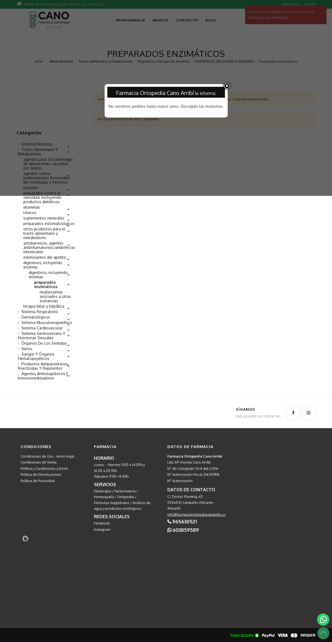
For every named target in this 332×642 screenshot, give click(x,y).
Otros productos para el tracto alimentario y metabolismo (44, 233)
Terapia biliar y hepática (43, 306)
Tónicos (29, 213)
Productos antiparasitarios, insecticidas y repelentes (43, 366)
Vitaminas (31, 207)
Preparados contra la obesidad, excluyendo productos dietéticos (42, 197)
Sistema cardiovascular (42, 328)
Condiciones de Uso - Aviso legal (47, 456)
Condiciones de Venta (39, 462)
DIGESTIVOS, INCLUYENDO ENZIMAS (48, 274)
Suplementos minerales (43, 218)
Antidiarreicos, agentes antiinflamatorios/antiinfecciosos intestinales (52, 247)
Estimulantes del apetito (44, 257)
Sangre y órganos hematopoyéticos (36, 356)
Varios (26, 349)
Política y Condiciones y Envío (44, 468)
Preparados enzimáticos (45, 284)
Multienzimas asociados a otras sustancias (55, 296)
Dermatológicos (35, 317)
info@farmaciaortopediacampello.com (198, 514)
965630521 (184, 521)
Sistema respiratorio (39, 312)
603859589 (186, 530)
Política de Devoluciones (41, 474)
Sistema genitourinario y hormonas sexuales (41, 335)
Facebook (102, 523)
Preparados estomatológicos (49, 223)
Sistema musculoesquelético (46, 322)
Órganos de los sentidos (44, 343)
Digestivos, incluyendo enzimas (42, 265)
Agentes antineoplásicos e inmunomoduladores (43, 376)
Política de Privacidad (38, 481)
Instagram (102, 529)
